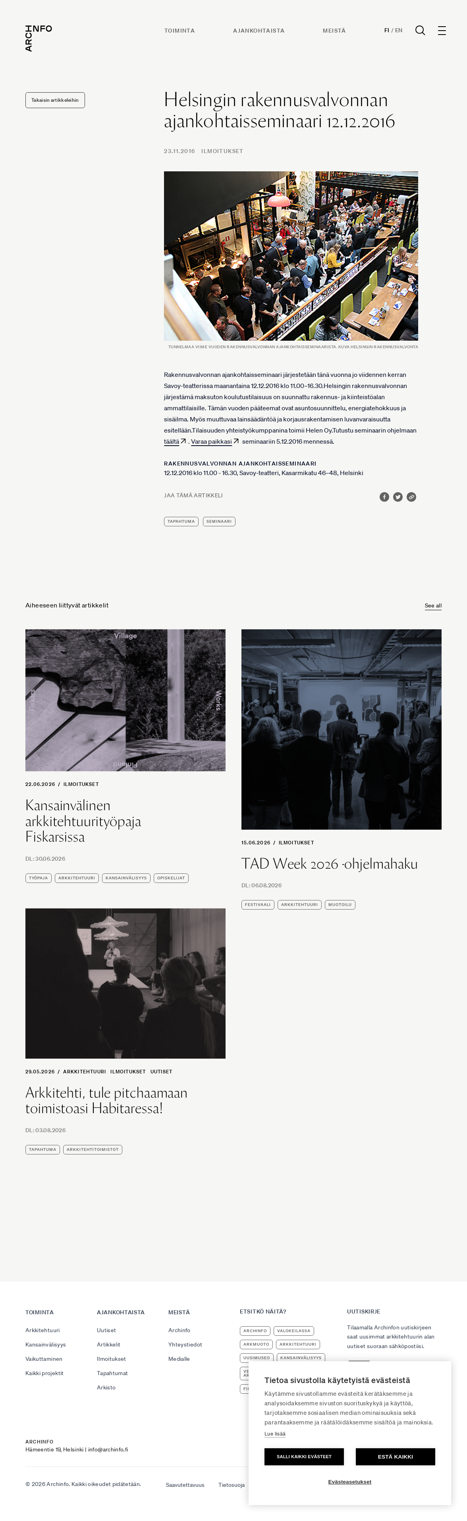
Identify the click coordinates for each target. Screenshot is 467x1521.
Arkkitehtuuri (84, 1071)
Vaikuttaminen (44, 1358)
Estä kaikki (395, 1457)
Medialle (179, 1358)
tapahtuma (181, 521)
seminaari (219, 521)
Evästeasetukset (350, 1482)
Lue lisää (275, 1433)
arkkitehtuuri (76, 878)
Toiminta (179, 30)
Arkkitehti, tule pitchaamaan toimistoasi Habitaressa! (106, 1100)
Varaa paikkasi (211, 441)
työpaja (38, 878)
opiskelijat (171, 878)
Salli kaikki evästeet (304, 1456)
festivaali (258, 905)
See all (433, 605)
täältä (171, 441)
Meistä (334, 30)
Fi (387, 30)
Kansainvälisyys (45, 1344)
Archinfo (179, 1330)
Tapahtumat (112, 1373)
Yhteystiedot (185, 1344)
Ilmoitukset (222, 151)
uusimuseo (256, 1358)
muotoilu (340, 905)
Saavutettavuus (185, 1484)
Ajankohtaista (259, 30)
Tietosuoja (231, 1484)
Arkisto (106, 1387)
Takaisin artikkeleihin (55, 100)
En (399, 30)
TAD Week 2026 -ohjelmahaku (329, 864)
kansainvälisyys (126, 878)
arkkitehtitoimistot (93, 1149)
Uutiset (161, 1071)
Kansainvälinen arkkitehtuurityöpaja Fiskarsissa (83, 821)
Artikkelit (109, 1344)
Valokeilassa (294, 1331)
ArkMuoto (256, 1344)
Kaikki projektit (44, 1373)
